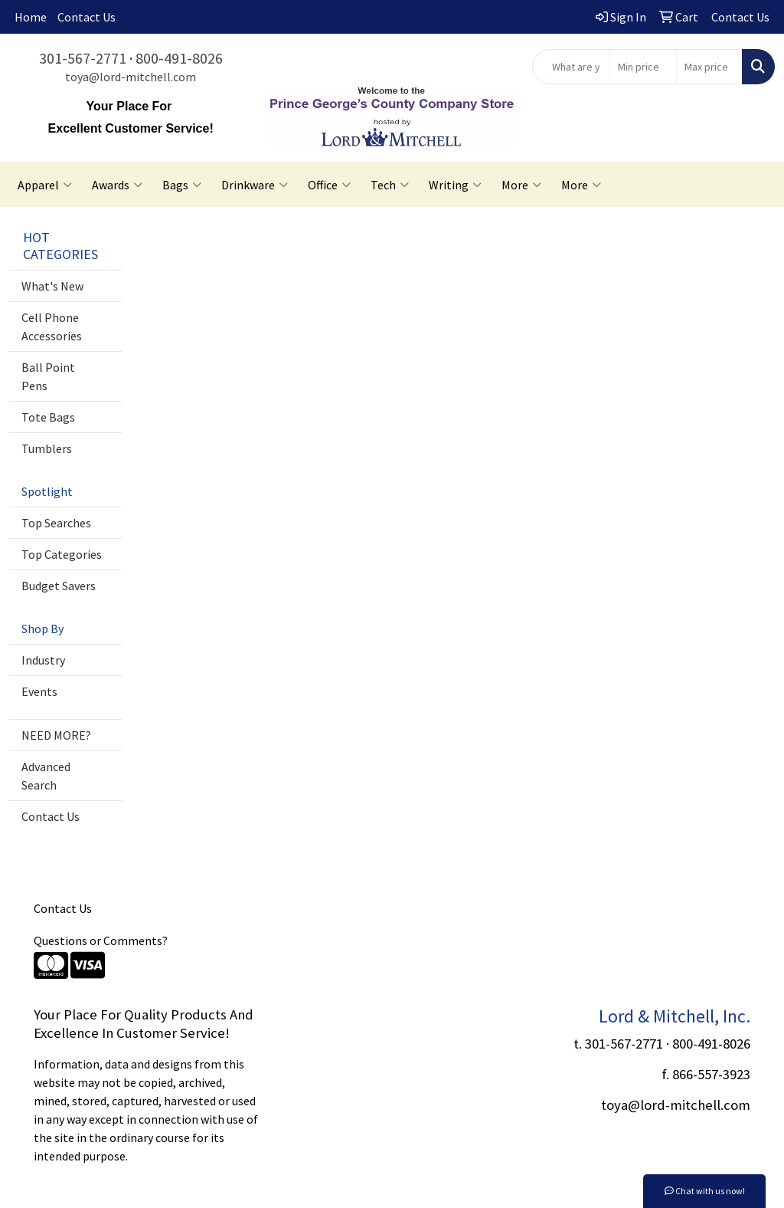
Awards (117, 185)
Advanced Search (45, 776)
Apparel (45, 185)
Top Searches (56, 522)
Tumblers (46, 448)
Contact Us (86, 17)
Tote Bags (48, 417)
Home (31, 17)
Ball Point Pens (48, 376)
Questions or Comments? (101, 940)
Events (39, 691)
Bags (181, 185)
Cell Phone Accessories (51, 326)
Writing (455, 185)
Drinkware (254, 185)
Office (329, 185)
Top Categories (61, 554)
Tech (390, 185)
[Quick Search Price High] (709, 66)
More (521, 185)
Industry (43, 660)
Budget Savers (58, 585)
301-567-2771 (82, 57)
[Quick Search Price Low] (642, 66)
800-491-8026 (179, 57)
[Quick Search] (571, 66)
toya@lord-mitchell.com (130, 76)
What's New (52, 286)
